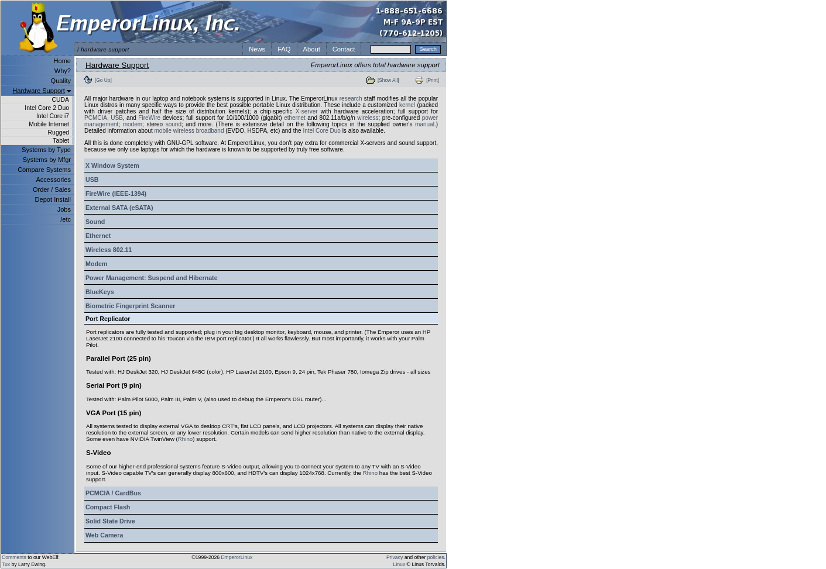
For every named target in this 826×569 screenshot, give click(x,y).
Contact (344, 49)
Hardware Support (38, 90)
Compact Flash (107, 507)
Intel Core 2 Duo (47, 108)
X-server (307, 111)
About (311, 49)
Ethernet (98, 235)
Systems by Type (46, 149)
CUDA (60, 99)
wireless (367, 118)
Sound (95, 221)
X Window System (112, 165)
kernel (407, 105)
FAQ (283, 49)
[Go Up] (103, 80)
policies (435, 557)
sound (173, 124)
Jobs (64, 209)
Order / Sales (52, 189)
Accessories (53, 179)
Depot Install (53, 199)
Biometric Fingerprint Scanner (130, 305)
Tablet (61, 140)
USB (117, 118)
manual (424, 124)
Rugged (58, 132)
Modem (96, 263)
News (257, 49)
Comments (14, 557)
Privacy (394, 557)
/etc (65, 219)
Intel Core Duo (321, 130)
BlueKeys (99, 291)
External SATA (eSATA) (119, 207)
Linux (399, 564)
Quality (61, 80)
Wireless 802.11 (108, 249)
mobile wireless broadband (189, 130)
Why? (62, 70)
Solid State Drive (110, 521)
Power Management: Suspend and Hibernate (151, 277)
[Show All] (388, 80)
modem (132, 124)
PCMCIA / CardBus (113, 492)
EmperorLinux (237, 557)
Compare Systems (44, 169)
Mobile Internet (49, 124)
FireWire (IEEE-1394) (115, 193)
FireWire (149, 118)
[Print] (432, 80)
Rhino (185, 439)
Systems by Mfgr (47, 159)
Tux (6, 564)
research (351, 98)
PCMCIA (95, 118)
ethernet (295, 118)
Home (62, 60)
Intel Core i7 (52, 116)
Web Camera (104, 535)
